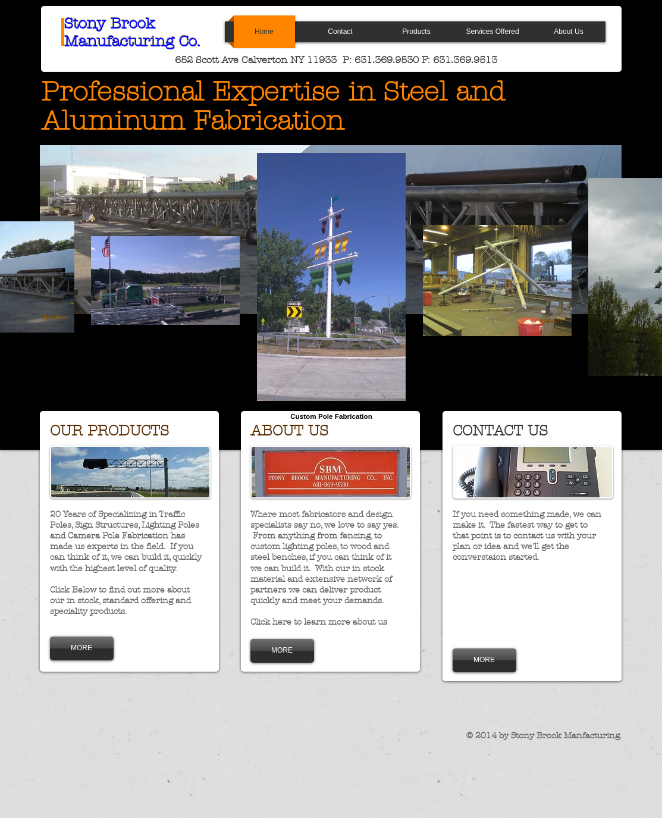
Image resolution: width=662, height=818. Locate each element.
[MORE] (82, 648)
